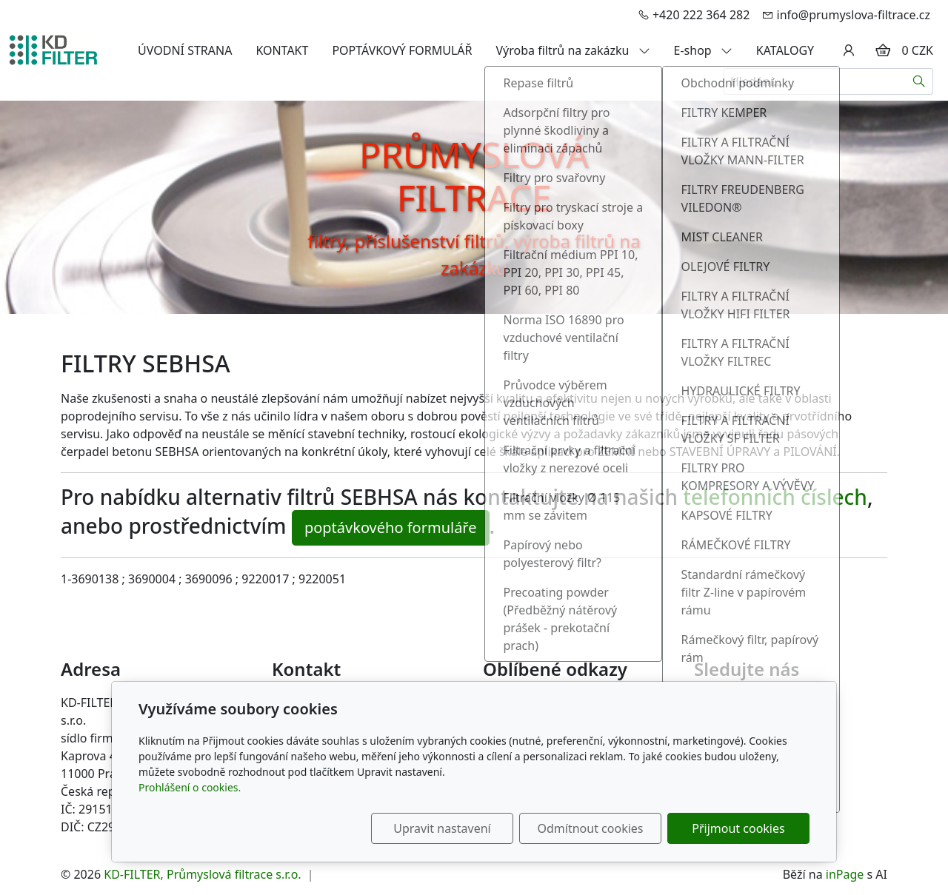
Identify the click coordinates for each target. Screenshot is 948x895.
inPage (845, 874)
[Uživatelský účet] (849, 50)
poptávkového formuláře (390, 527)
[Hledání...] (815, 81)
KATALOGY (785, 50)
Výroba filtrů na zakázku (573, 50)
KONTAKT (282, 50)
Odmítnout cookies (591, 828)
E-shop (703, 50)
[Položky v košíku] (883, 50)
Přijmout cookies (738, 828)
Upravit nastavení (441, 828)
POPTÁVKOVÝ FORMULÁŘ (402, 50)
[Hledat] (919, 81)
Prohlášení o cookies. (189, 787)
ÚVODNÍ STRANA (185, 50)
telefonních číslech (775, 497)
